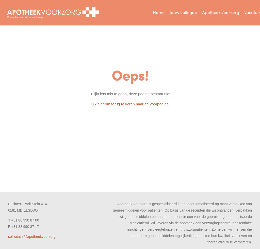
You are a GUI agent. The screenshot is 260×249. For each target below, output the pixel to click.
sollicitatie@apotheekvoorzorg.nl (33, 236)
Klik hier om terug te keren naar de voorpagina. (130, 104)
